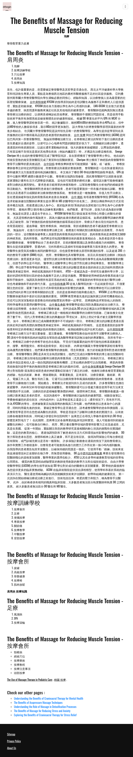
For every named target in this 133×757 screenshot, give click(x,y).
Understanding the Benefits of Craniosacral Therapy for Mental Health (48, 698)
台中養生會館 (57, 304)
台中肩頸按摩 (115, 329)
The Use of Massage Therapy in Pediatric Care (29, 680)
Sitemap (11, 734)
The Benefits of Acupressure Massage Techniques (38, 703)
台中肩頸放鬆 (38, 102)
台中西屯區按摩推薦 (89, 453)
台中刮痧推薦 (57, 284)
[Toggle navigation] (125, 6)
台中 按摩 (80, 135)
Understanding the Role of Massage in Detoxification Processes (45, 707)
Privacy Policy (14, 741)
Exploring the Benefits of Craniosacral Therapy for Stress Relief (45, 715)
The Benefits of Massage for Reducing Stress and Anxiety (42, 711)
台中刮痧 (49, 164)
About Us (11, 748)
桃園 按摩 (60, 680)
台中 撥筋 (77, 197)
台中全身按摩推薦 (93, 366)
